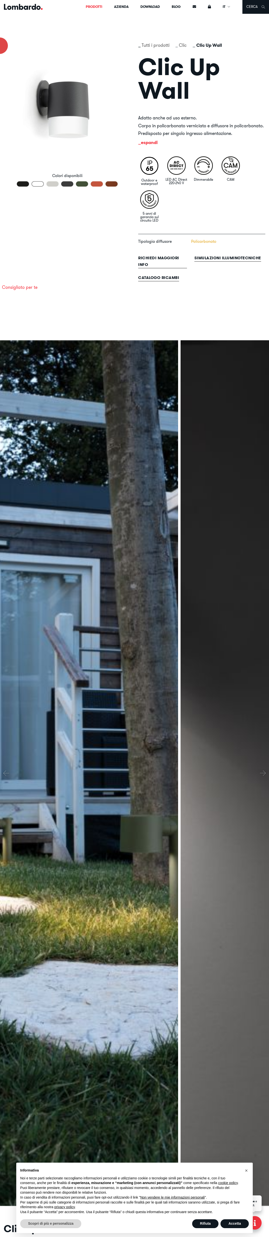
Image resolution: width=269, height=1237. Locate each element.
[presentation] (6, 773)
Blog (176, 6)
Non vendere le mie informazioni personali (172, 1197)
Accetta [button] (234, 1223)
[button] (246, 1170)
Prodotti (94, 6)
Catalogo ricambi (158, 277)
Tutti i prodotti (155, 45)
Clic (183, 45)
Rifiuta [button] (205, 1223)
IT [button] (227, 6)
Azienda (121, 6)
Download (150, 6)
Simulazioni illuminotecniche (227, 257)
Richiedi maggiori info (158, 261)
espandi (149, 142)
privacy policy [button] (64, 1207)
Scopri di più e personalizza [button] (50, 1223)
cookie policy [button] (228, 1183)
